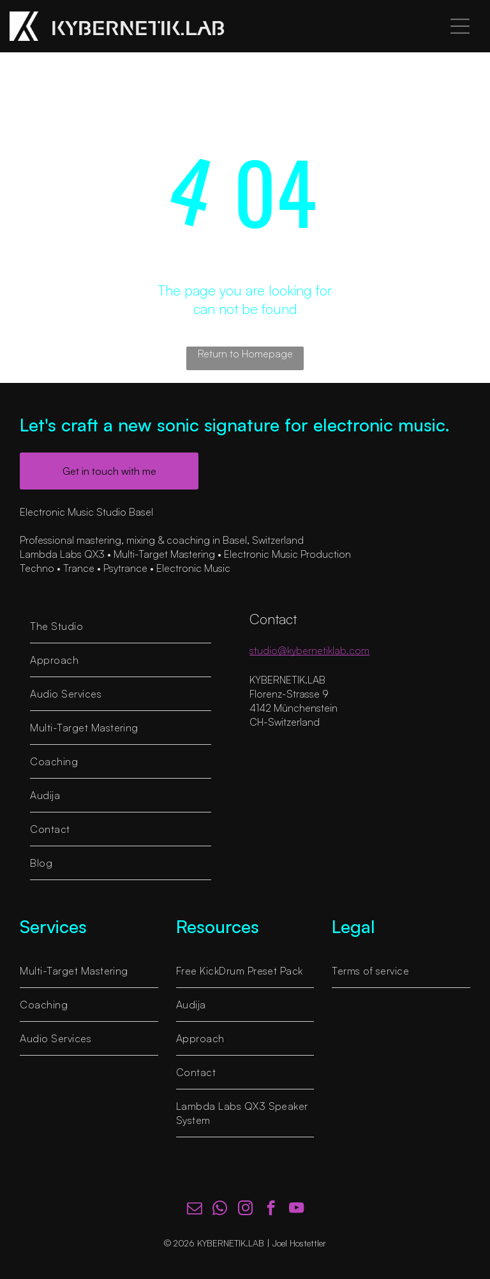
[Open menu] (460, 26)
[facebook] (271, 1209)
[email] (194, 1209)
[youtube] (296, 1209)
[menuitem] (120, 626)
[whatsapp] (220, 1209)
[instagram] (245, 1209)
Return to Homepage (245, 353)
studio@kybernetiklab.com (309, 650)
